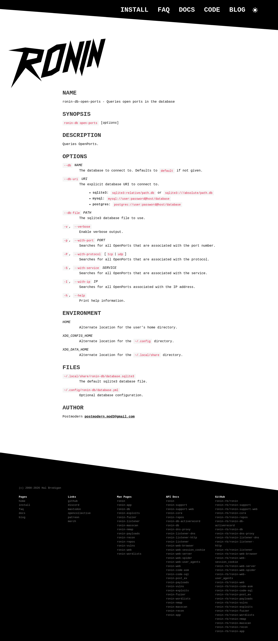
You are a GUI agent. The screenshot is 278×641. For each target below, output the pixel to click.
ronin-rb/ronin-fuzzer (232, 610)
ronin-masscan (127, 525)
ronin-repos (126, 541)
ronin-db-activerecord (183, 521)
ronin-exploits (128, 513)
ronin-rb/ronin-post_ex (233, 594)
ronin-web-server (179, 553)
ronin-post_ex (176, 578)
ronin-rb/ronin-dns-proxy (234, 533)
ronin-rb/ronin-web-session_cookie (230, 560)
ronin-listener (128, 521)
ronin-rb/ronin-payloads (234, 598)
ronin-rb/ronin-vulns (231, 602)
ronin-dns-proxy (178, 529)
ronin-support (176, 504)
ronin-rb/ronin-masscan (233, 623)
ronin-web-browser (180, 545)
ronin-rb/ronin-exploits (234, 606)
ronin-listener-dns (180, 533)
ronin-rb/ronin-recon (231, 626)
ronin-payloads (128, 533)
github (73, 500)
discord (73, 504)
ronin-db (123, 509)
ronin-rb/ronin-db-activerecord (229, 523)
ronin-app (124, 504)
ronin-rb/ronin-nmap (230, 618)
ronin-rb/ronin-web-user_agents (230, 576)
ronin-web (124, 549)
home (22, 500)
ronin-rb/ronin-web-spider (235, 570)
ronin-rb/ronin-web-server (235, 566)
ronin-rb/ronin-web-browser (236, 553)
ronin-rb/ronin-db (229, 529)
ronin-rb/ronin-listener (234, 549)
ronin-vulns (126, 545)
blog (237, 9)
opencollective (79, 513)
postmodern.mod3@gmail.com (110, 416)
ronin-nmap (125, 529)
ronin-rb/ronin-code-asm (234, 586)
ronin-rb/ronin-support (233, 504)
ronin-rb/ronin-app (229, 631)
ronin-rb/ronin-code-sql (234, 590)
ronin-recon (126, 537)
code (212, 9)
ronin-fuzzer (126, 517)
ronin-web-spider (179, 557)
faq (164, 9)
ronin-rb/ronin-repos (231, 517)
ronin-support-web (180, 509)
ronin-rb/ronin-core (230, 513)
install (134, 9)
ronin (121, 500)
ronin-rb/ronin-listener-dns (237, 537)
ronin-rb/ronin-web (229, 582)
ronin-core (174, 513)
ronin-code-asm (177, 570)
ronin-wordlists (129, 553)
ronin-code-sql (177, 574)
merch (72, 521)
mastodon (74, 509)
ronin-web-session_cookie (185, 549)
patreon (73, 517)
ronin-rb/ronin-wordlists (234, 614)
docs (187, 9)
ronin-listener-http (181, 537)
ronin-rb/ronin (226, 500)
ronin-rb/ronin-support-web (236, 509)
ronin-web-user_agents (183, 561)
